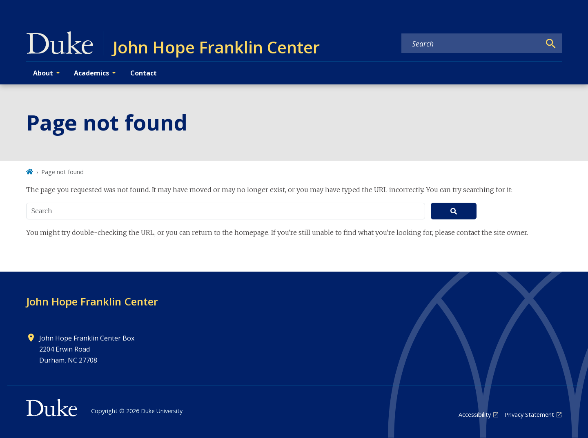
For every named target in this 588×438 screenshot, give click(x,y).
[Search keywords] (471, 44)
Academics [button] (91, 73)
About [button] (43, 73)
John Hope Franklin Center (92, 301)
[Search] (550, 44)
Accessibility (475, 414)
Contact (143, 73)
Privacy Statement (529, 414)
